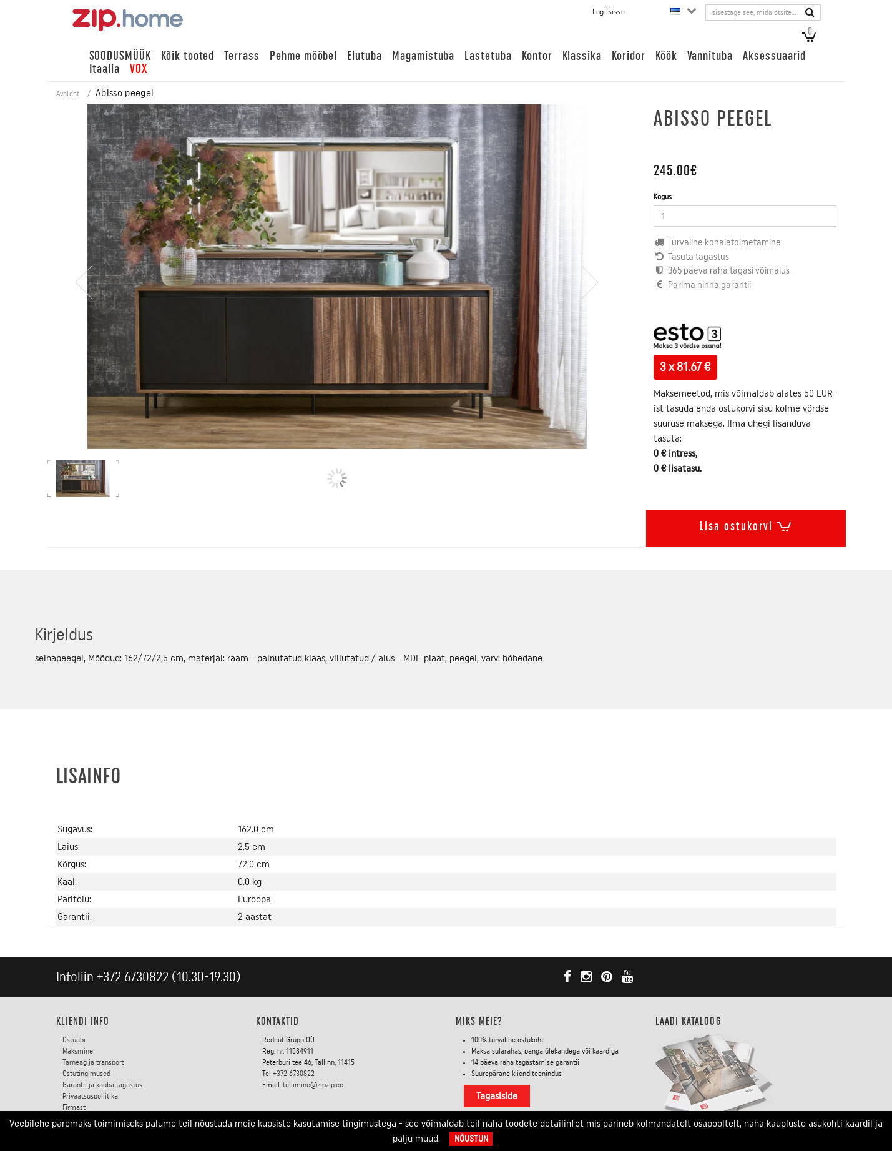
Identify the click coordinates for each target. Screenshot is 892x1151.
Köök (666, 55)
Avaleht (68, 93)
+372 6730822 (133, 977)
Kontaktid (278, 1021)
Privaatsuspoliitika (90, 1096)
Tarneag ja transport (93, 1062)
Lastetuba (488, 55)
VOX (138, 69)
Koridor (628, 55)
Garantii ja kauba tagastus (102, 1085)
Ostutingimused (86, 1073)
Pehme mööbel (303, 55)
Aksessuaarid (774, 55)
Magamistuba (423, 55)
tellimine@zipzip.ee (313, 1085)
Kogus (663, 196)
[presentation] (84, 318)
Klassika (582, 55)
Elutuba (364, 55)
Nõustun (471, 1139)
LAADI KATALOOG (688, 1021)
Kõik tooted (187, 55)
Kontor (537, 55)
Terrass (242, 55)
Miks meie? (479, 1021)
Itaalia (104, 69)
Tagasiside (496, 1096)
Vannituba (710, 55)
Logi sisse (608, 12)
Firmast (74, 1107)
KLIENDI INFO (83, 1021)
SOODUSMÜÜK (120, 55)
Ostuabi (74, 1040)
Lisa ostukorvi (746, 524)
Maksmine (77, 1051)
